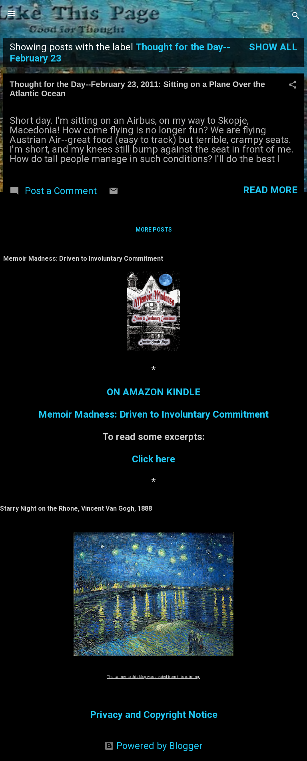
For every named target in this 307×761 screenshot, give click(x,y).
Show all (273, 47)
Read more (270, 190)
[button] (292, 85)
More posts (154, 229)
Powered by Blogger (153, 745)
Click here (153, 459)
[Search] (296, 16)
